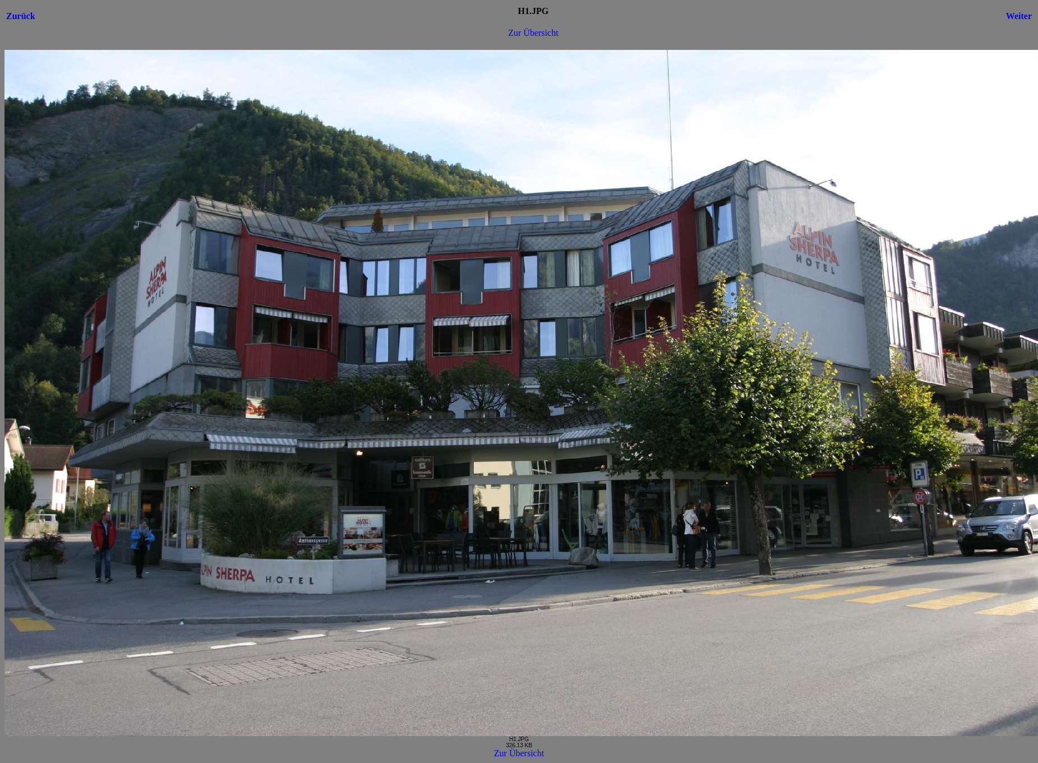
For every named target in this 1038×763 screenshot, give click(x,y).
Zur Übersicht (533, 33)
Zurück (20, 16)
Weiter (1019, 16)
